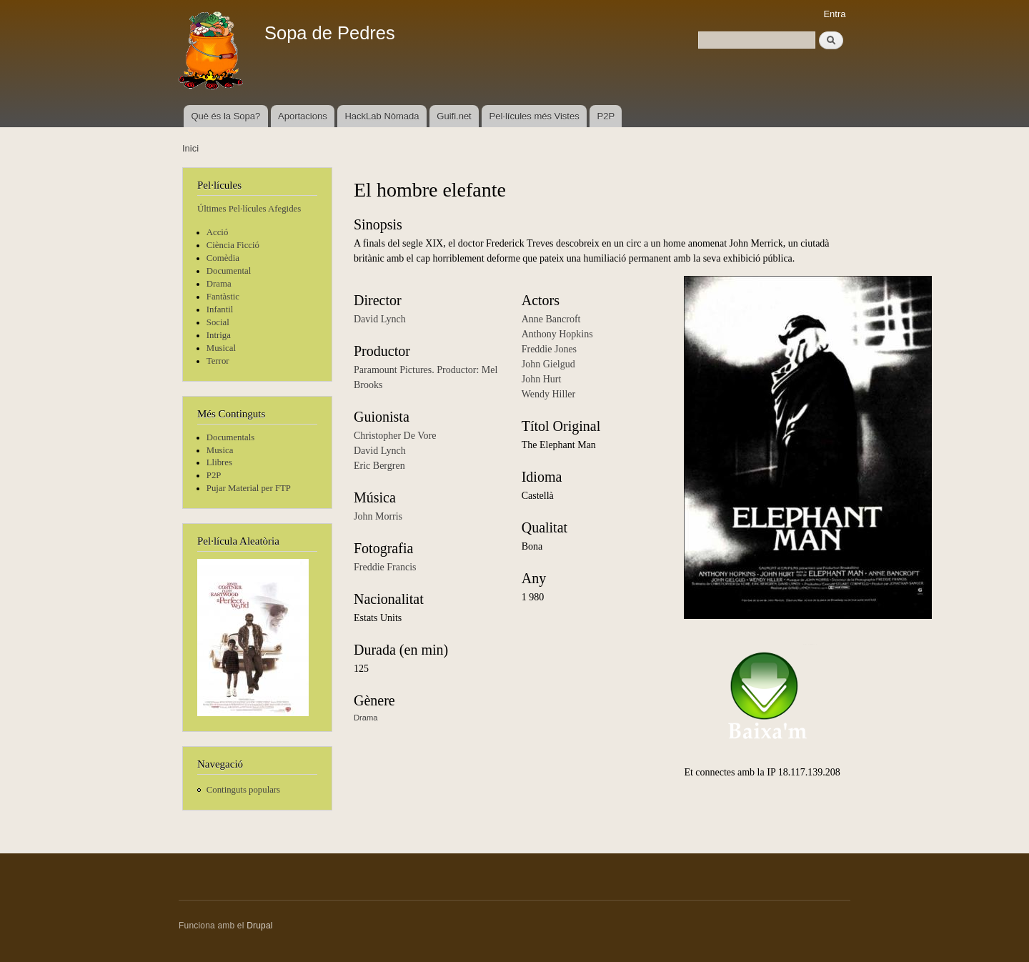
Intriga (219, 335)
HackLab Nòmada (381, 116)
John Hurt (542, 379)
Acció (218, 232)
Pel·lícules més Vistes (534, 116)
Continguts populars (243, 790)
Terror (218, 361)
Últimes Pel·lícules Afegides (249, 209)
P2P (606, 116)
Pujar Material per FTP (249, 488)
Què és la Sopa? (225, 116)
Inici (190, 148)
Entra (834, 14)
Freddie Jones (549, 349)
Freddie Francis (385, 567)
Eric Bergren (379, 465)
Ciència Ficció (233, 245)
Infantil (220, 309)
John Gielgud (548, 364)
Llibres (219, 462)
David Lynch (380, 319)
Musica (220, 450)
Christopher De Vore (395, 435)
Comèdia (223, 258)
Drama (219, 284)
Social (218, 322)
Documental (229, 271)
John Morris (378, 516)
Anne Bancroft (551, 319)
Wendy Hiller (548, 394)
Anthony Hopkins (557, 334)
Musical (221, 348)
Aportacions (302, 116)
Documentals (230, 437)
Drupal (260, 926)
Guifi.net (454, 116)
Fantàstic (223, 297)
